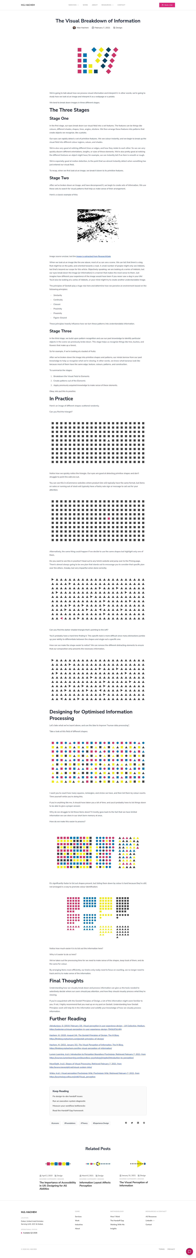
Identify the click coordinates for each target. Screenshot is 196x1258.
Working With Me (117, 1224)
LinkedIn (150, 1220)
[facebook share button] (126, 1122)
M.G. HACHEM (28, 4)
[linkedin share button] (138, 1122)
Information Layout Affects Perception (95, 1184)
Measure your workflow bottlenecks (69, 1105)
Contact (121, 5)
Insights (113, 1228)
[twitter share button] (132, 1122)
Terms (162, 1249)
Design (119, 27)
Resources (108, 5)
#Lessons (55, 1123)
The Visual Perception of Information (134, 1184)
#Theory (84, 1123)
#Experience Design (101, 1123)
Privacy (171, 1249)
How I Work (115, 1216)
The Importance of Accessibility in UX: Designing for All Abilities (58, 1185)
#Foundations (69, 1123)
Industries (79, 1224)
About (95, 5)
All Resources (151, 1216)
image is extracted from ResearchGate (93, 256)
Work (85, 5)
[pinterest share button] (144, 1122)
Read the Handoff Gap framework (68, 1110)
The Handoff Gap (117, 1220)
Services (74, 5)
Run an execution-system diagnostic (69, 1101)
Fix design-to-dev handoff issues (67, 1096)
